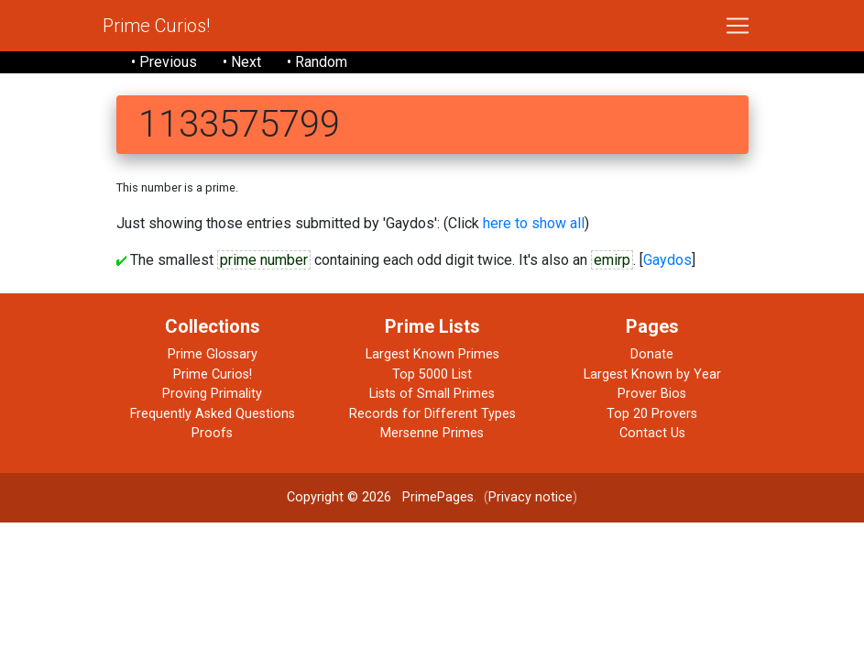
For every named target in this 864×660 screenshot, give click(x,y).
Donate (651, 354)
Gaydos (667, 260)
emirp (612, 260)
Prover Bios (652, 394)
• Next (242, 62)
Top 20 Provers (652, 414)
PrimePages (438, 497)
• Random (317, 62)
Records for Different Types (432, 414)
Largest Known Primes (432, 354)
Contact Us (652, 433)
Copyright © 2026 (339, 497)
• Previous (164, 62)
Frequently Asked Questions (212, 414)
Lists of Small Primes (432, 394)
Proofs (212, 433)
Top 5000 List (432, 374)
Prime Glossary (212, 354)
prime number (264, 260)
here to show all (534, 223)
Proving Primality (212, 394)
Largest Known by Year (652, 374)
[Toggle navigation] (737, 25)
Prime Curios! (156, 26)
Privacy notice (530, 497)
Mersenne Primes (432, 433)
